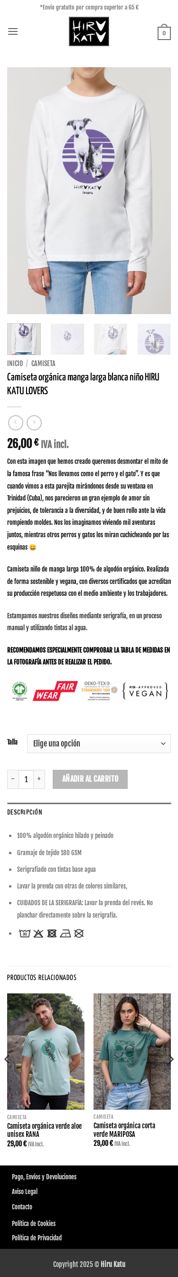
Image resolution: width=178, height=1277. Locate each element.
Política (20, 1223)
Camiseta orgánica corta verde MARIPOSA (124, 1130)
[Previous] (7, 1078)
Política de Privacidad (37, 1238)
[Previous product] (34, 422)
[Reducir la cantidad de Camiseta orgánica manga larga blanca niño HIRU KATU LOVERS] (13, 779)
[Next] (170, 1078)
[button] (13, 31)
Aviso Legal (24, 1191)
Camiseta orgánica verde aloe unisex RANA (44, 1130)
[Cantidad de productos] (26, 779)
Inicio (15, 363)
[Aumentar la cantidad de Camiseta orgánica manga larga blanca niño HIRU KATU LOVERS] (39, 779)
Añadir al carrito (90, 779)
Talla (12, 742)
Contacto (22, 1207)
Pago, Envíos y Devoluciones (44, 1177)
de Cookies (42, 1223)
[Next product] (15, 422)
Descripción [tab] (24, 812)
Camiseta (43, 363)
